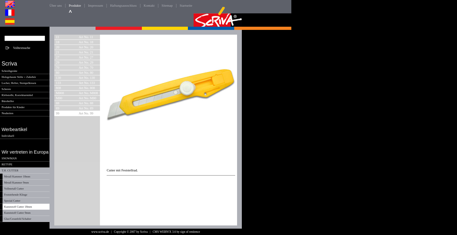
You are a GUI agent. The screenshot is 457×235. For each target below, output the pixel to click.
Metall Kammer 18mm (17, 176)
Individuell (8, 135)
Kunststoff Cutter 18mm (18, 206)
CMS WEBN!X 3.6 (164, 231)
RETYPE (7, 164)
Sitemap (167, 5)
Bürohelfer (8, 101)
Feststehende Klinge (15, 194)
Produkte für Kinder (13, 107)
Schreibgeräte (9, 71)
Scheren (6, 89)
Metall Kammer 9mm (16, 182)
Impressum (95, 5)
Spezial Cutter (12, 200)
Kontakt (149, 5)
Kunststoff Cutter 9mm (17, 212)
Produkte (75, 5)
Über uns (56, 5)
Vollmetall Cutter (14, 188)
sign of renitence (190, 231)
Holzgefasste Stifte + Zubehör (19, 77)
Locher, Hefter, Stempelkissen (19, 83)
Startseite (186, 5)
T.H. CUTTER (10, 170)
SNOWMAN (9, 158)
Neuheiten (7, 113)
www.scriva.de (100, 231)
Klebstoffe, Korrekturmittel (17, 95)
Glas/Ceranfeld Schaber (17, 218)
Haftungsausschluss (123, 5)
